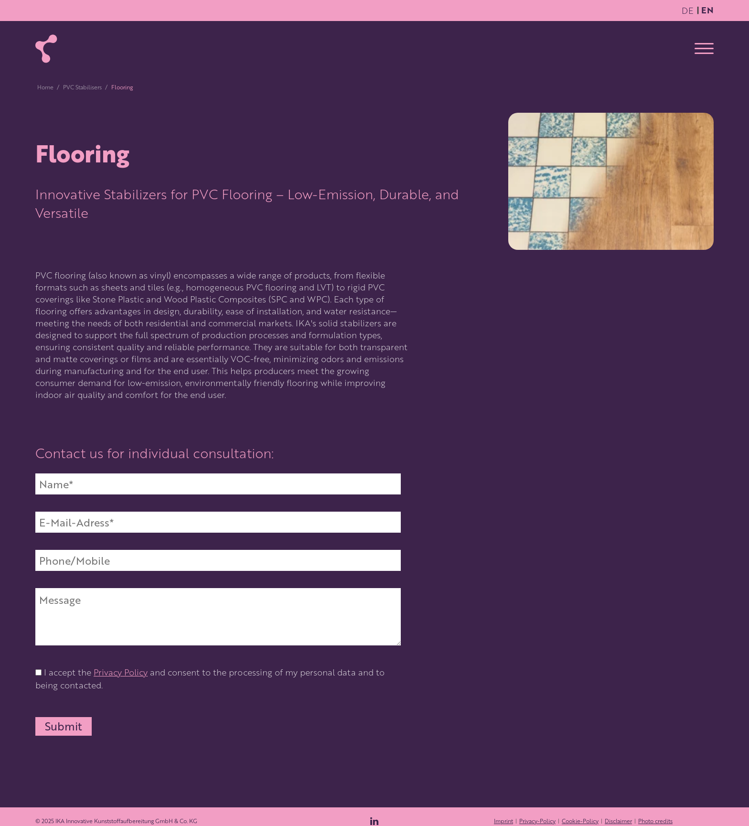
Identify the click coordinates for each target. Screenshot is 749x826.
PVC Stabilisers (82, 87)
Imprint (503, 821)
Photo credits (655, 821)
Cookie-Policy (580, 821)
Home (45, 87)
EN (707, 10)
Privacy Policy (121, 672)
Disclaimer (618, 821)
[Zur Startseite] (46, 48)
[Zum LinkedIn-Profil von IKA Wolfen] (374, 821)
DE (688, 10)
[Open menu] (704, 48)
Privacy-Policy (537, 821)
